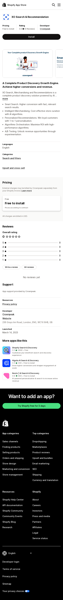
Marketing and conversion (16, 469)
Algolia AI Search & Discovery (25, 360)
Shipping (37, 474)
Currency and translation (45, 480)
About (35, 499)
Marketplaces (39, 447)
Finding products (11, 447)
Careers (36, 505)
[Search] (53, 4)
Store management (12, 474)
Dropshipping (39, 441)
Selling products (11, 452)
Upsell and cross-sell (13, 168)
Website (6, 318)
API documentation (12, 505)
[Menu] (59, 4)
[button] (31, 351)
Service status (40, 538)
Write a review (11, 267)
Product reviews (41, 452)
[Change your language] (20, 553)
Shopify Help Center (13, 499)
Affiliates (37, 527)
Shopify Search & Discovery (24, 348)
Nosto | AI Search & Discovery (25, 373)
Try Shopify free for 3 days (32, 406)
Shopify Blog (9, 522)
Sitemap (6, 583)
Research (7, 527)
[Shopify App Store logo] (14, 5)
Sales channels (10, 441)
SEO (34, 469)
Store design (9, 463)
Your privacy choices (13, 591)
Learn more (26, 191)
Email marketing (40, 463)
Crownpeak (45, 29)
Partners (36, 522)
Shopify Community (12, 510)
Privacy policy (9, 304)
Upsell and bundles (42, 458)
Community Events (12, 516)
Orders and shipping (13, 458)
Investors (37, 510)
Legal (35, 532)
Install (31, 36)
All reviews (29, 267)
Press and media (41, 516)
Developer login (10, 561)
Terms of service (11, 569)
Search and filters (11, 158)
